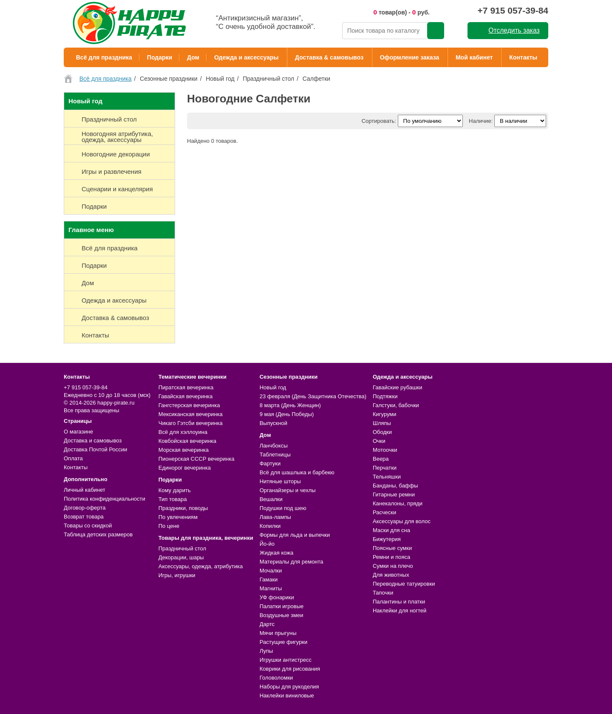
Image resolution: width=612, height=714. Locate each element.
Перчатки (385, 468)
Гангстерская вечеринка (189, 405)
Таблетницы (275, 454)
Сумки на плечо (393, 566)
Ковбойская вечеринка (187, 441)
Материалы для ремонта (291, 561)
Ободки (382, 432)
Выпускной (273, 423)
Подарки (159, 57)
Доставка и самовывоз (93, 440)
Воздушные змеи (281, 615)
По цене (169, 526)
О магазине (78, 431)
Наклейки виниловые (287, 695)
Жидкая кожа (277, 553)
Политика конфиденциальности (104, 499)
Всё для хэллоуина (183, 432)
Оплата (73, 458)
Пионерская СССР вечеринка (197, 459)
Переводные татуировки (404, 584)
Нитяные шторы (280, 481)
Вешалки (271, 499)
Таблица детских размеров (98, 534)
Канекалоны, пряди (397, 503)
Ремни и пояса (391, 557)
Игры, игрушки (177, 575)
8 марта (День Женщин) (290, 405)
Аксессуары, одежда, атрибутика (201, 566)
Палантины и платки (399, 601)
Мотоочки (385, 450)
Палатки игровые (282, 606)
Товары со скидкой (88, 525)
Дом (193, 57)
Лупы (266, 651)
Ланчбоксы (274, 445)
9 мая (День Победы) (287, 414)
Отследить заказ (513, 30)
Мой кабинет (474, 57)
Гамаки (269, 579)
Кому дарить (175, 490)
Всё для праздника (104, 57)
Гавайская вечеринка (186, 396)
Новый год (273, 387)
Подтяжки (385, 396)
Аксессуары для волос (402, 521)
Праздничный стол (182, 548)
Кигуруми (385, 414)
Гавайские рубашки (397, 387)
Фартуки (270, 463)
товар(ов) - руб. (401, 12)
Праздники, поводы (183, 508)
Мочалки (271, 570)
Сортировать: (379, 121)
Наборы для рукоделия (289, 686)
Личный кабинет (84, 490)
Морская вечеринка (184, 450)
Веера (381, 459)
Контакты (523, 57)
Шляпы (382, 423)
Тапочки (383, 592)
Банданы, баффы (395, 485)
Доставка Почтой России (95, 449)
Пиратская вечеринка (186, 387)
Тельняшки (387, 476)
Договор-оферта (85, 507)
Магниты (271, 588)
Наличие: (481, 121)
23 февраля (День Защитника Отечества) (313, 396)
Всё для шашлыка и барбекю (297, 472)
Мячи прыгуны (278, 633)
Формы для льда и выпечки (295, 535)
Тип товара (173, 499)
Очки (379, 441)
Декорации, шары (181, 557)
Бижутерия (387, 539)
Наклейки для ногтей (399, 610)
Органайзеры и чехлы (288, 490)
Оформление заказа (409, 57)
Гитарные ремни (394, 494)
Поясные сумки (392, 548)
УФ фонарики (277, 597)
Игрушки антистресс (286, 660)
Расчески (384, 512)
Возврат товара (84, 516)
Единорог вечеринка (185, 468)
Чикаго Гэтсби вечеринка (191, 423)
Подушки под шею (283, 508)
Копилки (270, 526)
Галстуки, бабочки (396, 405)
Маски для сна (391, 530)
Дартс (267, 624)
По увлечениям (178, 517)
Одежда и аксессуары (246, 57)
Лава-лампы (275, 517)
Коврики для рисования (290, 669)
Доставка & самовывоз (329, 57)
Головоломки (276, 677)
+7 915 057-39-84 (513, 10)
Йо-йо (267, 544)
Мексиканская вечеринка (191, 414)
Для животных (391, 575)
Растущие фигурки (284, 642)
